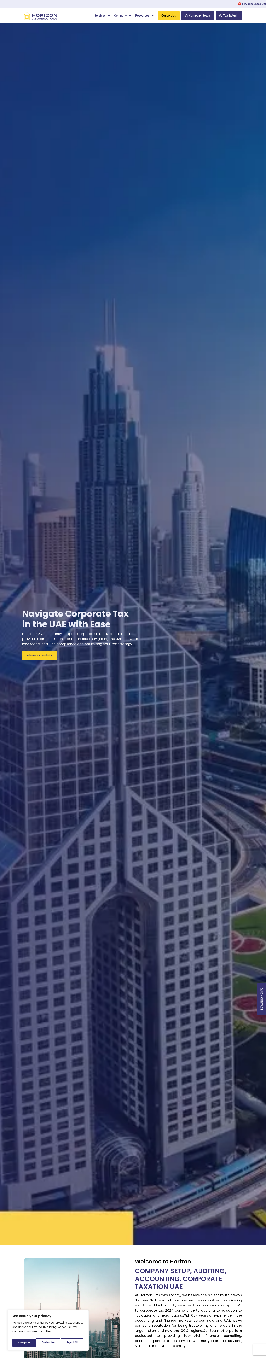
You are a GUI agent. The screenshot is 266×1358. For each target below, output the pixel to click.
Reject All (48, 1343)
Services (102, 15)
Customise (24, 1343)
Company (123, 15)
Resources (144, 15)
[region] (48, 1331)
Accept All (72, 1343)
